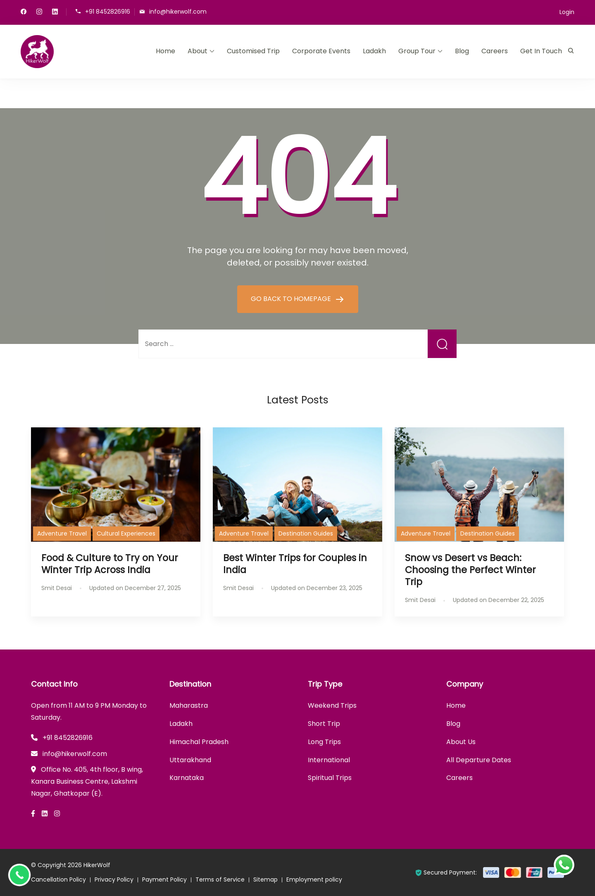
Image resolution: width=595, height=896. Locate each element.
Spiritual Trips (330, 777)
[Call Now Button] (19, 874)
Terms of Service (220, 879)
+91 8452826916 (107, 11)
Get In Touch (541, 51)
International (329, 760)
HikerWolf (96, 865)
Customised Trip (253, 51)
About (197, 51)
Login (566, 12)
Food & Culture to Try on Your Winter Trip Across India (109, 563)
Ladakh (374, 51)
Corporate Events (321, 51)
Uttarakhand (190, 760)
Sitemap (265, 879)
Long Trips (324, 742)
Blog (462, 51)
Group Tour (417, 51)
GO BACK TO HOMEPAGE (292, 298)
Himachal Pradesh (198, 742)
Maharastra (188, 705)
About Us (461, 742)
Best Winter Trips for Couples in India (295, 563)
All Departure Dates (478, 760)
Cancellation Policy (58, 879)
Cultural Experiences (126, 533)
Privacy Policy (114, 879)
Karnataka (186, 777)
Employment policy (314, 879)
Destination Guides (305, 533)
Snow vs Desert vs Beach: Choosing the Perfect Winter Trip (470, 569)
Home (165, 51)
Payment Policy (164, 879)
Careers (494, 51)
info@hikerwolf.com (178, 11)
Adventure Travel (62, 533)
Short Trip (324, 723)
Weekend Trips (332, 705)
